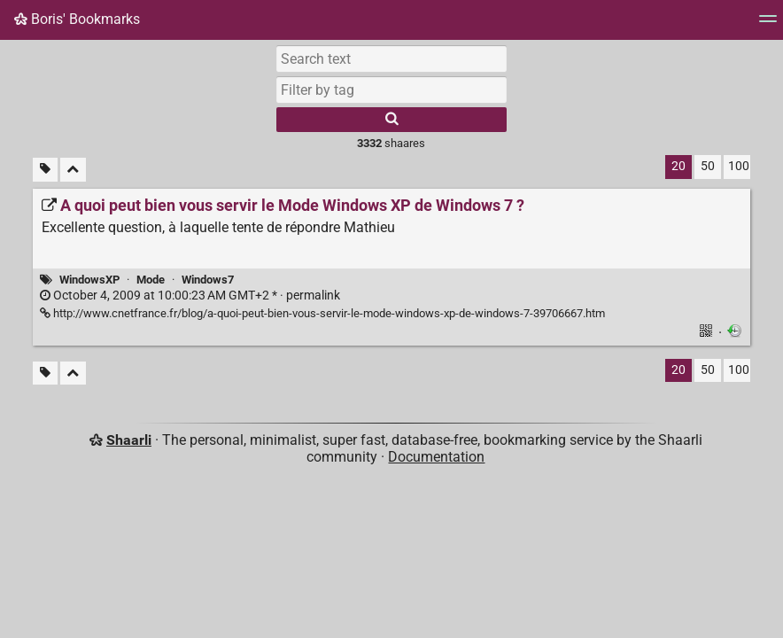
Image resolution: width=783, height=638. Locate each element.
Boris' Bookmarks (77, 19)
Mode (150, 279)
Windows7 (208, 279)
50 (708, 166)
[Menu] (768, 24)
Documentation (436, 456)
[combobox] (391, 89)
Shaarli (128, 440)
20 (678, 166)
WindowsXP (89, 279)
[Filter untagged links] (45, 170)
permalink (190, 295)
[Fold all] (73, 170)
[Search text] (391, 58)
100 (738, 166)
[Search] (391, 119)
